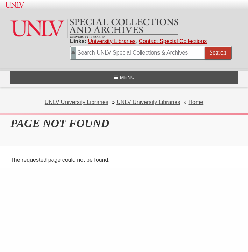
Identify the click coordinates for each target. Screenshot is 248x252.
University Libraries (112, 41)
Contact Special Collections (173, 41)
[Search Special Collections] (151, 53)
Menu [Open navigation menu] (124, 77)
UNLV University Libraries (76, 102)
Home (196, 102)
